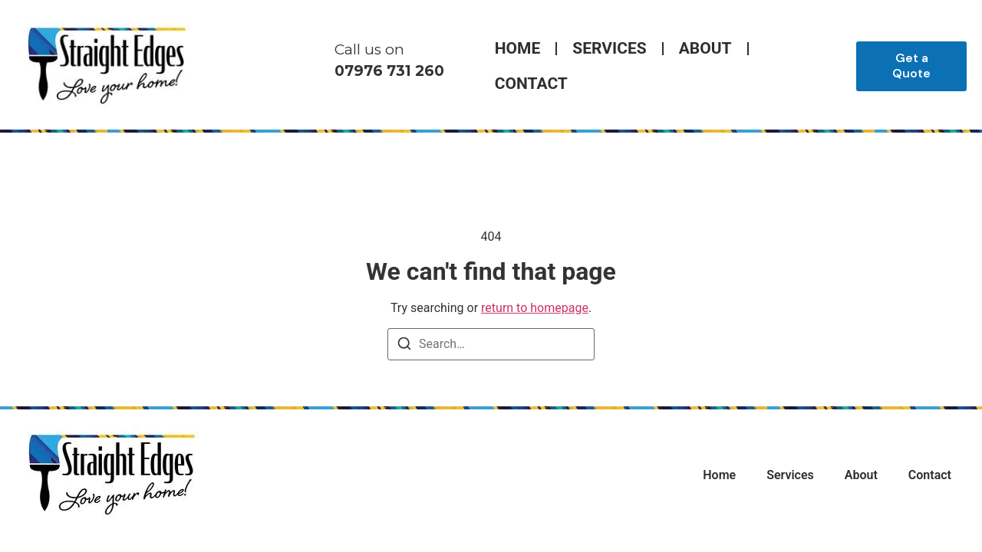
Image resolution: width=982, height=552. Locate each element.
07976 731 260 (389, 71)
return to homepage (534, 308)
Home (518, 48)
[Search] (404, 346)
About (705, 48)
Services (609, 48)
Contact (531, 83)
